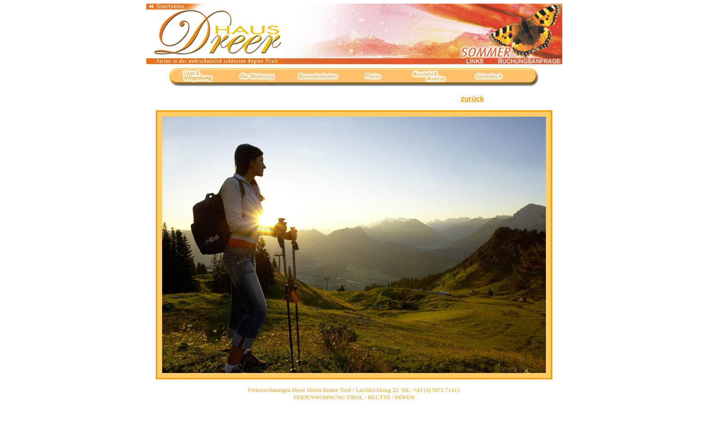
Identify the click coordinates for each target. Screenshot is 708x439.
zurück (472, 99)
